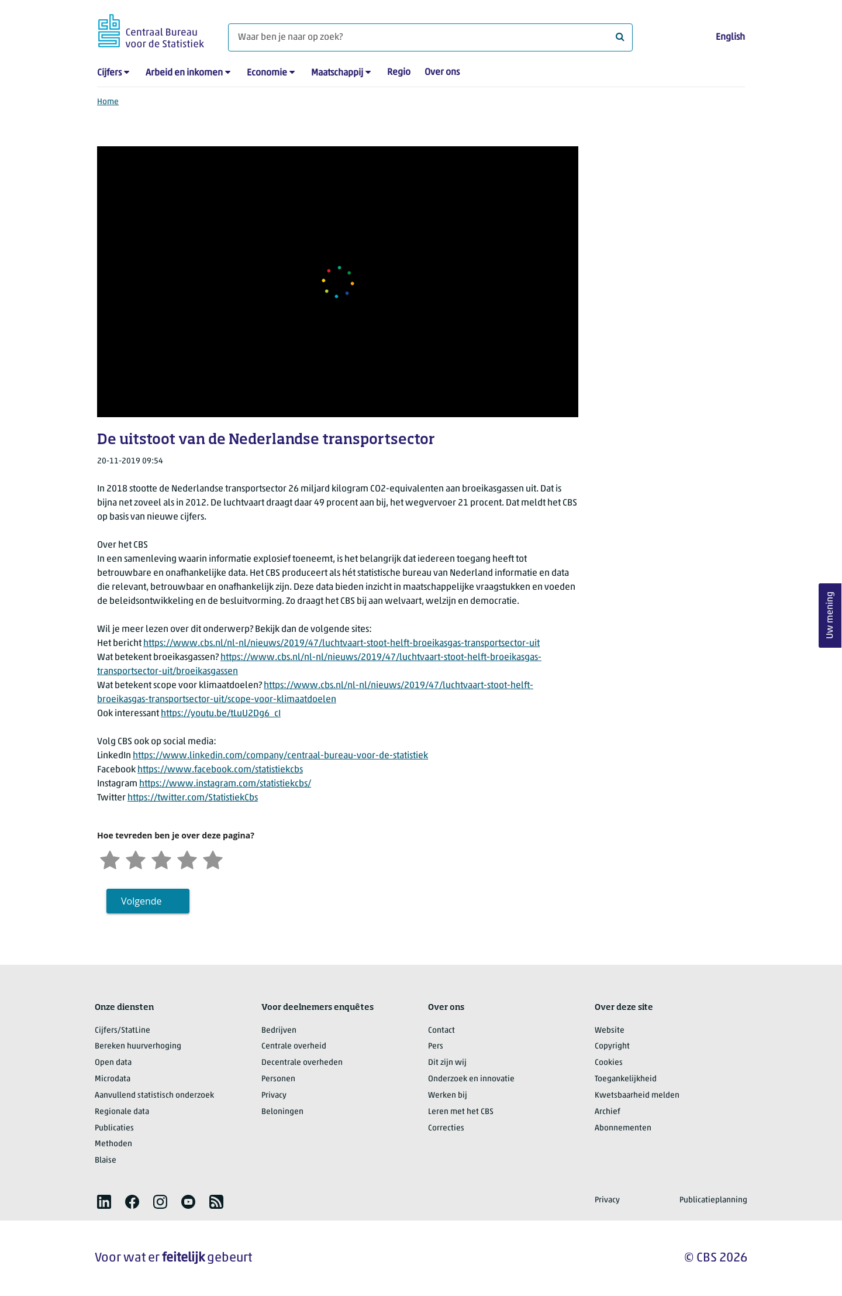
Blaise (105, 1160)
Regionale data (122, 1112)
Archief (607, 1112)
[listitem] (104, 1201)
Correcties (446, 1128)
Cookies (609, 1063)
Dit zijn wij (447, 1063)
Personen (278, 1079)
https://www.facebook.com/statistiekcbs (220, 770)
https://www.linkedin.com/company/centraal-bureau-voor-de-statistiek (280, 756)
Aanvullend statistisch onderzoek (154, 1095)
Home (108, 102)
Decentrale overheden (302, 1063)
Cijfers (109, 73)
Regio (398, 72)
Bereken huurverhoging (138, 1046)
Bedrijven (278, 1030)
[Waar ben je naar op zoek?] (430, 37)
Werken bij (447, 1095)
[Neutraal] (161, 859)
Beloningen (282, 1112)
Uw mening (830, 615)
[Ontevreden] (136, 859)
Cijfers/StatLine (122, 1030)
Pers (435, 1046)
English (730, 37)
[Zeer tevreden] (213, 859)
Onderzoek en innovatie (471, 1079)
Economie (267, 73)
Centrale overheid (293, 1046)
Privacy (274, 1095)
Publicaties (114, 1128)
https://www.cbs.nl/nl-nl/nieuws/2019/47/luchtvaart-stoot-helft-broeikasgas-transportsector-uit (341, 643)
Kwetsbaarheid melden (637, 1095)
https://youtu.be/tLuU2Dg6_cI (221, 714)
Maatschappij (337, 73)
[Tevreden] (187, 859)
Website (609, 1030)
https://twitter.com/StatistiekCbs (192, 798)
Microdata (112, 1079)
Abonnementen (623, 1128)
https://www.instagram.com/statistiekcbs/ (225, 784)
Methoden (113, 1144)
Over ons (442, 72)
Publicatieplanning (713, 1200)
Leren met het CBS (461, 1112)
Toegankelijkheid (626, 1079)
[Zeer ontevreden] (110, 859)
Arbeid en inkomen (184, 73)
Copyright (612, 1046)
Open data (113, 1063)
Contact (441, 1030)
